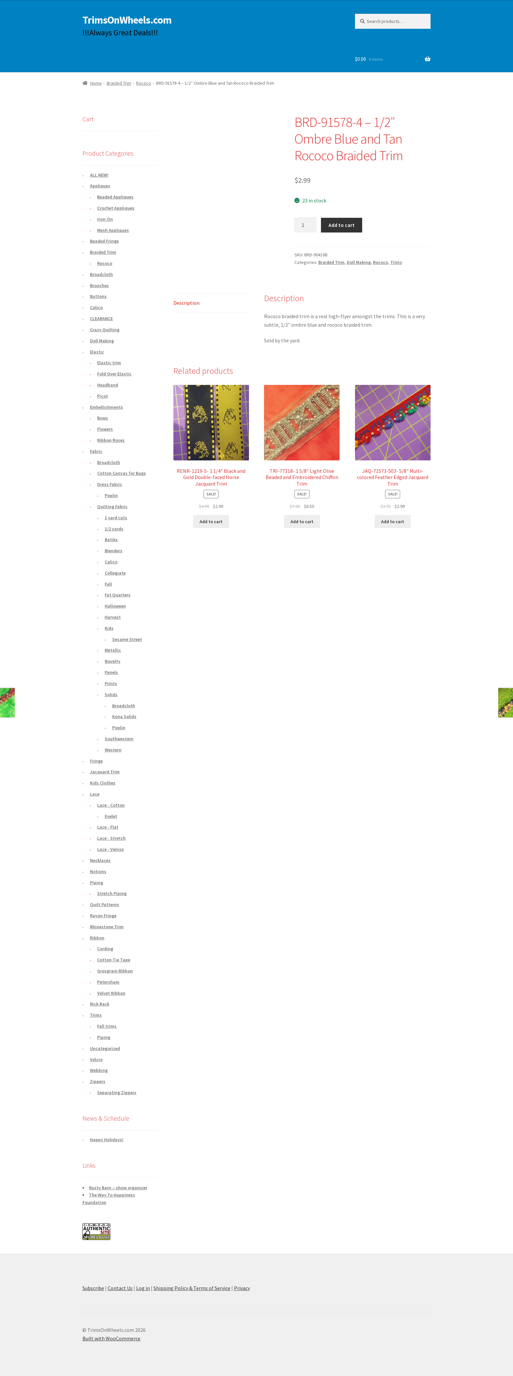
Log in (143, 1288)
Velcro (96, 1059)
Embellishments (106, 407)
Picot (102, 396)
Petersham (108, 982)
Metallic (113, 650)
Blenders (113, 551)
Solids (111, 694)
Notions (98, 871)
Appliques (100, 186)
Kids (109, 628)
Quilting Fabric (112, 506)
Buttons (98, 296)
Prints (111, 683)
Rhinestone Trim (107, 927)
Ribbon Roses (111, 440)
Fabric (96, 451)
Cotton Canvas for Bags (121, 473)
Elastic (97, 352)
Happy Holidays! (106, 1140)
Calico (96, 307)
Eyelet (111, 816)
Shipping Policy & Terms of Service (191, 1288)
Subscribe (93, 1288)
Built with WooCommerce (111, 1338)
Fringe (96, 761)
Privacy (242, 1288)
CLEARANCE (101, 318)
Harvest (113, 617)
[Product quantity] (305, 225)
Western (113, 750)
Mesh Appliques (113, 230)
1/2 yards (114, 529)
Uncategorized (105, 1048)
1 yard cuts (116, 518)
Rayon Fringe (103, 916)
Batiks (111, 539)
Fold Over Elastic (114, 374)
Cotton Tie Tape (113, 960)
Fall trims (106, 1026)
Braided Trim (119, 83)
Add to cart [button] (211, 522)
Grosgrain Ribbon (115, 971)
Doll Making (359, 262)
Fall (108, 584)
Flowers (105, 429)
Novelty (112, 661)
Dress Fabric (109, 484)
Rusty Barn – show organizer (118, 1188)
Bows (102, 418)
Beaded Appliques (115, 197)
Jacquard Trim (105, 772)
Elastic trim (109, 363)
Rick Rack (99, 1004)
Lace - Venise (110, 849)
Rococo (143, 83)
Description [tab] (186, 303)
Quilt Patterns (104, 904)
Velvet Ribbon (111, 993)
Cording (105, 949)
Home (96, 83)
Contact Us (120, 1288)
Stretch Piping (112, 893)
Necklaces (100, 860)
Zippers (97, 1081)
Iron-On (105, 219)
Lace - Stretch (111, 838)
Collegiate (115, 573)
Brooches (99, 285)
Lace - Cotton (111, 805)
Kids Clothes (102, 783)
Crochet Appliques (115, 208)
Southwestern (119, 739)
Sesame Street (127, 639)
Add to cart (341, 225)
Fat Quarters (118, 595)
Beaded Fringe (104, 241)
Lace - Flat (107, 827)
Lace (94, 794)
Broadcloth (101, 274)
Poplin (111, 495)
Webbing (99, 1070)
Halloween (115, 606)
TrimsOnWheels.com (126, 19)
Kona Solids (124, 716)
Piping (96, 883)
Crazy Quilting (104, 330)
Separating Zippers (116, 1092)
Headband (107, 385)
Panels (111, 672)
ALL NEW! (99, 175)
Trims (396, 262)
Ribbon (97, 938)
